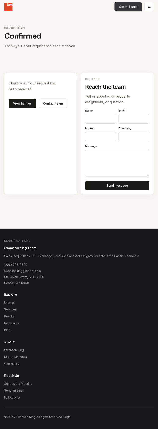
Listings (9, 302)
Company (124, 128)
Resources (11, 323)
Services (10, 309)
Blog (7, 330)
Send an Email (14, 390)
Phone (89, 128)
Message (91, 146)
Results (9, 316)
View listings (22, 103)
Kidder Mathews (15, 357)
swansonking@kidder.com (22, 271)
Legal (67, 417)
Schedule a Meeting (18, 383)
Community (11, 364)
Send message (117, 185)
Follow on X (12, 397)
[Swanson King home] (8, 7)
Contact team (53, 103)
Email (121, 110)
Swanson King (14, 350)
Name (89, 110)
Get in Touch (128, 6)
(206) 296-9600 (15, 264)
